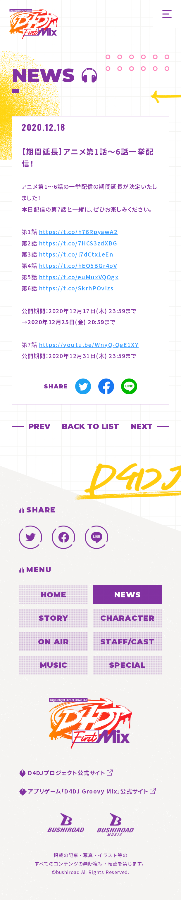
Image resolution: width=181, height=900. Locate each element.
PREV (39, 426)
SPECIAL (127, 664)
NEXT (142, 426)
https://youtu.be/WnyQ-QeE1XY (89, 345)
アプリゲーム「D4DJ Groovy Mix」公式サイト (88, 791)
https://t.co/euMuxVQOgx (79, 277)
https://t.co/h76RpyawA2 (78, 232)
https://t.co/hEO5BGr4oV (78, 265)
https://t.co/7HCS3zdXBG (78, 243)
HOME (53, 594)
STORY (53, 617)
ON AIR (53, 641)
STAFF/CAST (127, 641)
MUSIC (53, 664)
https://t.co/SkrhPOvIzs (76, 288)
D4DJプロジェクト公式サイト (67, 773)
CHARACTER (127, 617)
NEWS (127, 594)
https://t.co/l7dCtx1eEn (76, 254)
